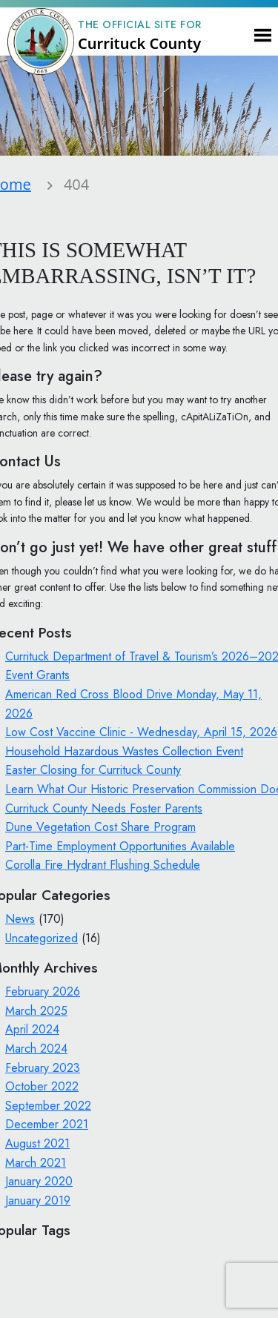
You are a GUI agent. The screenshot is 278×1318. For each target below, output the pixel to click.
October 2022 (42, 1086)
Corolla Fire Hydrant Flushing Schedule (102, 864)
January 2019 (37, 1200)
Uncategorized (41, 938)
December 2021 (46, 1124)
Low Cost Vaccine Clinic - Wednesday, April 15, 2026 (141, 732)
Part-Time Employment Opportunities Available (120, 846)
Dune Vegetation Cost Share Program (100, 826)
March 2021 (35, 1162)
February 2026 (42, 991)
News (20, 918)
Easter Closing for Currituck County (93, 769)
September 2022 (48, 1105)
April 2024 (32, 1029)
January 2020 (39, 1181)
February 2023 (42, 1067)
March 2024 (36, 1048)
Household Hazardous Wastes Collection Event (124, 751)
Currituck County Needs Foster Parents (103, 808)
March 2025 (36, 1010)
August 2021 (37, 1143)
